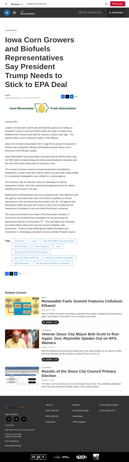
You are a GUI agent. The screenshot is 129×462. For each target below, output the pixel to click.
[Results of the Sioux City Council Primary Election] (22, 376)
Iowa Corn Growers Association (59, 258)
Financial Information (81, 411)
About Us (49, 405)
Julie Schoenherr (21, 263)
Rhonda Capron (21, 246)
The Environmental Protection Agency (31, 252)
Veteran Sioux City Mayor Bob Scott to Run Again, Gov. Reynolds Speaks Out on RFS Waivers (80, 338)
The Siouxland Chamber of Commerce (53, 263)
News (44, 297)
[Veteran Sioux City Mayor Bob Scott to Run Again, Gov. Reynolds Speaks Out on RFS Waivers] (22, 338)
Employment (51, 422)
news (58, 246)
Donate (119, 4)
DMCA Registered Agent (13, 446)
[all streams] (116, 13)
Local (34, 241)
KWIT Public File (52, 411)
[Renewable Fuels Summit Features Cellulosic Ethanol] (22, 306)
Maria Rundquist (42, 246)
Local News (11, 30)
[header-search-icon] (106, 4)
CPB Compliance (79, 422)
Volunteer (76, 405)
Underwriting (78, 416)
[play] (7, 12)
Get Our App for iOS (107, 411)
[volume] (14, 13)
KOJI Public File (52, 416)
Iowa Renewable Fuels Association (58, 241)
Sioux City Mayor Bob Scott (26, 258)
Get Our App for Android (108, 405)
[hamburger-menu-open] (6, 3)
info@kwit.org (14, 441)
